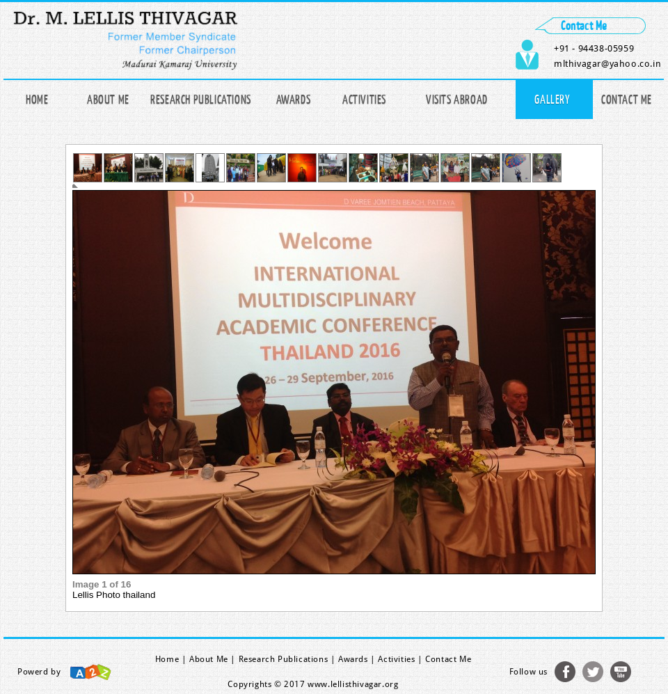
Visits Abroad (457, 99)
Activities (364, 99)
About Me (108, 99)
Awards (293, 99)
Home (37, 99)
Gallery (552, 99)
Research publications (200, 99)
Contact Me (626, 99)
